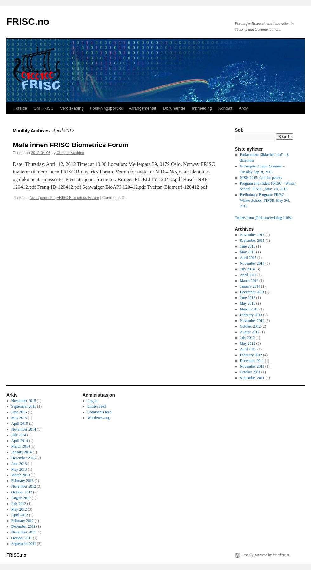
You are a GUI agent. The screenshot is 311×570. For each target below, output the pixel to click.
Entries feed (97, 406)
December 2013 (252, 292)
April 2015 (248, 257)
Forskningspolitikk (106, 108)
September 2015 (252, 240)
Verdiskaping (71, 108)
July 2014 (247, 269)
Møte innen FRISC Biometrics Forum (71, 144)
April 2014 (248, 275)
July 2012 (247, 338)
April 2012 (248, 349)
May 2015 (247, 252)
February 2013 (251, 315)
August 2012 (250, 332)
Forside (20, 108)
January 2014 (250, 286)
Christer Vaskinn (70, 153)
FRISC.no (27, 21)
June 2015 (247, 246)
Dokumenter (174, 108)
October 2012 (250, 326)
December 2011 (252, 360)
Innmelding (202, 108)
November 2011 (252, 366)
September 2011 (252, 378)
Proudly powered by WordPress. (265, 555)
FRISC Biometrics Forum (78, 197)
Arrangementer (143, 108)
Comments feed (100, 412)
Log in (93, 400)
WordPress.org (99, 418)
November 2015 (252, 235)
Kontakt (225, 108)
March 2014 (249, 280)
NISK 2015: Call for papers (261, 177)
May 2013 (247, 303)
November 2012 (252, 320)
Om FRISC (43, 108)
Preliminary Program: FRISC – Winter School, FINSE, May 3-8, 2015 (265, 200)
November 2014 (252, 263)
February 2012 (251, 355)
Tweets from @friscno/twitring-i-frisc (264, 217)
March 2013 (249, 309)
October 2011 (250, 372)
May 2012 (247, 343)
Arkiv (243, 108)
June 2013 (247, 297)
